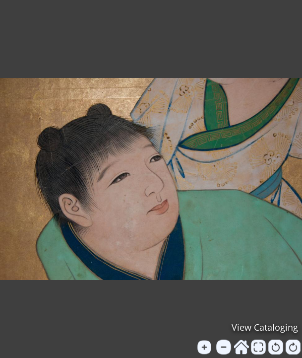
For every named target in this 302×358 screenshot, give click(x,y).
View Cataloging (265, 327)
